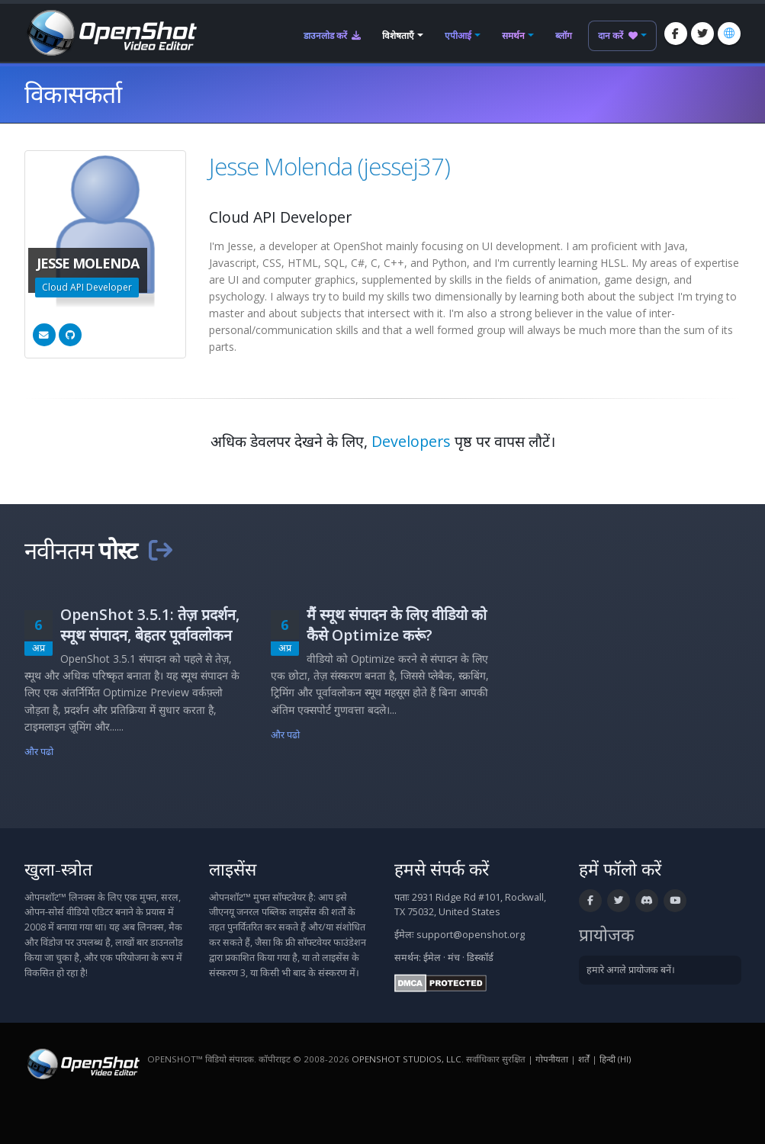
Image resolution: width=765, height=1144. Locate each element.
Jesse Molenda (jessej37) (329, 166)
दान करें (618, 35)
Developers (411, 441)
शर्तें (584, 1059)
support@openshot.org (470, 934)
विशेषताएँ (398, 35)
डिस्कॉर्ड (480, 957)
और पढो (39, 751)
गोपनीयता (551, 1059)
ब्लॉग (563, 35)
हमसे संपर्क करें (441, 869)
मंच (454, 957)
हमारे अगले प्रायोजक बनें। (631, 969)
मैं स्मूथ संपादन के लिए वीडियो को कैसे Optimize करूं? (397, 624)
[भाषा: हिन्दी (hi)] (729, 33)
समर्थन (513, 35)
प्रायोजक (606, 934)
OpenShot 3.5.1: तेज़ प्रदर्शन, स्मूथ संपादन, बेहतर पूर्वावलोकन (149, 624)
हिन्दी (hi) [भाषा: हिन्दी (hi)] (615, 1059)
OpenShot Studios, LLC (406, 1059)
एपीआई (458, 35)
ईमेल (432, 957)
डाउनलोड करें (332, 35)
